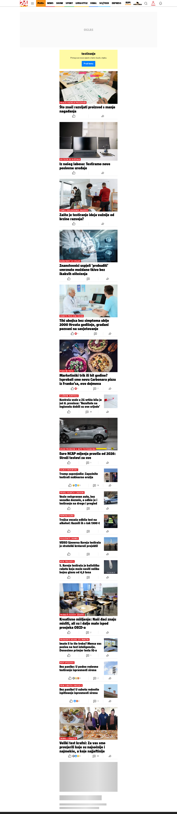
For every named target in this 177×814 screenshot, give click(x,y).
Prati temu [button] (88, 63)
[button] (146, 3)
